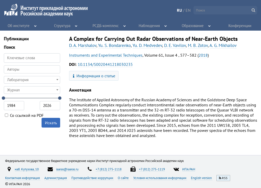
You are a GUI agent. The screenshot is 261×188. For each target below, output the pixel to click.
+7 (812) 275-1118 (109, 169)
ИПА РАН (188, 169)
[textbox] (32, 79)
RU (179, 10)
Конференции (240, 25)
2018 (203, 55)
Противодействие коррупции (92, 178)
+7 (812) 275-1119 (152, 169)
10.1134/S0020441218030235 (105, 64)
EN (188, 10)
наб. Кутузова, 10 (27, 169)
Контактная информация (23, 178)
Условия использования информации (160, 178)
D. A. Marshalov (82, 45)
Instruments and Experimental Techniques (105, 55)
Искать (51, 122)
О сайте (123, 178)
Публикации (16, 39)
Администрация (56, 178)
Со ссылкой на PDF (24, 115)
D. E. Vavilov (175, 45)
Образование (193, 25)
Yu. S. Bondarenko (114, 45)
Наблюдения (149, 25)
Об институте (19, 25)
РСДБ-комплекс (106, 25)
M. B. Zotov (198, 45)
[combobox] (32, 69)
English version (202, 178)
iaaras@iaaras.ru (67, 169)
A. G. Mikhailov (223, 45)
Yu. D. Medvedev (147, 45)
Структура (62, 25)
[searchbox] (32, 69)
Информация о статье (94, 75)
